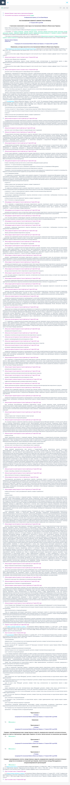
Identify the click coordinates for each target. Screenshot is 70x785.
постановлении (10, 101)
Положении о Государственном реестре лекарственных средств (21, 48)
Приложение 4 (13, 764)
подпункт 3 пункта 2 (57, 33)
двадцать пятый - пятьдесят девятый (38, 31)
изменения (33, 29)
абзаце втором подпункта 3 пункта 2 (16, 773)
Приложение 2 (13, 736)
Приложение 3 (13, 748)
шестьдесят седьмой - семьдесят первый (13, 33)
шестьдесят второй (52, 31)
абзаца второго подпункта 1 (47, 36)
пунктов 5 (14, 37)
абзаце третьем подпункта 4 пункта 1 (16, 626)
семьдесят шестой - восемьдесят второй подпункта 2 (37, 33)
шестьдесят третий (62, 31)
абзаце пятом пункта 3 (12, 766)
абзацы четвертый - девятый (21, 31)
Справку (32, 15)
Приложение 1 (13, 722)
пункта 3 (10, 37)
